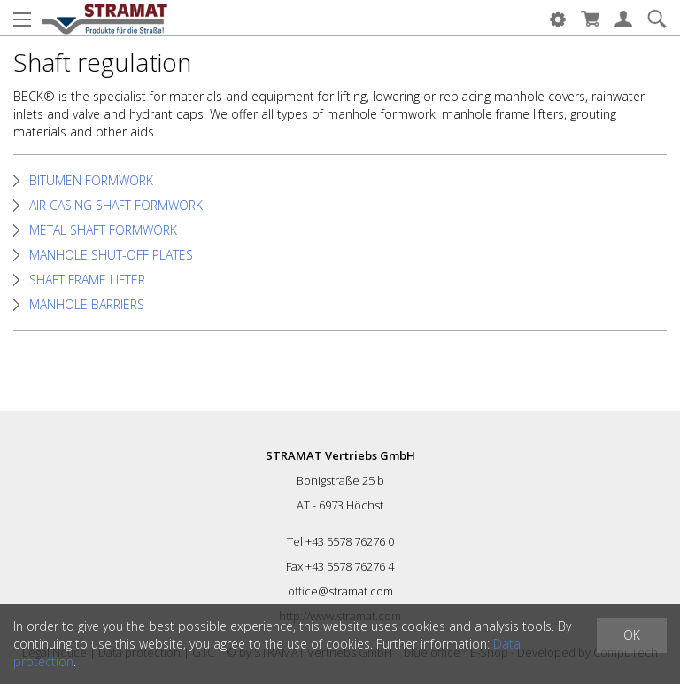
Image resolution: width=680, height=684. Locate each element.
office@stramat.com (340, 591)
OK (631, 634)
